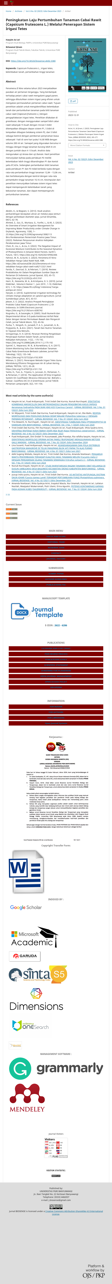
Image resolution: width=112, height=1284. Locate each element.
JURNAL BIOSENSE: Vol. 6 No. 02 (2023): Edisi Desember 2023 (58, 432)
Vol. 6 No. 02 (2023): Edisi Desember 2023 (43, 11)
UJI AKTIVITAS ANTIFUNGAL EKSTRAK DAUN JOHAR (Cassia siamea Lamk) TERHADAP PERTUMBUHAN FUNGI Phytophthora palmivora (58, 476)
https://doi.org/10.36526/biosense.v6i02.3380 (33, 61)
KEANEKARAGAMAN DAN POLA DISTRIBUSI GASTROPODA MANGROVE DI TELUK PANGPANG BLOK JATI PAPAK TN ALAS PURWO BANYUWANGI (56, 448)
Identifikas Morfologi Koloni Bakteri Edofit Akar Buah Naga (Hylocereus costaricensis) (54, 430)
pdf (74, 101)
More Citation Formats (80, 145)
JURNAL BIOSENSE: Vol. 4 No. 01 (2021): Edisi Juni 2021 (53, 451)
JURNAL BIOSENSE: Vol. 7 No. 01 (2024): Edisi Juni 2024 (61, 419)
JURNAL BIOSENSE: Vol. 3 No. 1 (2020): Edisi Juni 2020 (68, 424)
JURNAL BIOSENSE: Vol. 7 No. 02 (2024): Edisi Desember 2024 (58, 442)
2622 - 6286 (61, 625)
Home (8, 11)
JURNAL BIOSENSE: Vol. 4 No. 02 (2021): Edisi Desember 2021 (41, 480)
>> (9, 494)
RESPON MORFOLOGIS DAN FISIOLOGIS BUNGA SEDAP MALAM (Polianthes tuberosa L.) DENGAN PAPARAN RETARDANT (56, 416)
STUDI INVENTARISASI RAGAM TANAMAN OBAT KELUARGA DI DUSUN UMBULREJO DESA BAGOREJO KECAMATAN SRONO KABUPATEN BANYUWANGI (58, 467)
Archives (18, 11)
